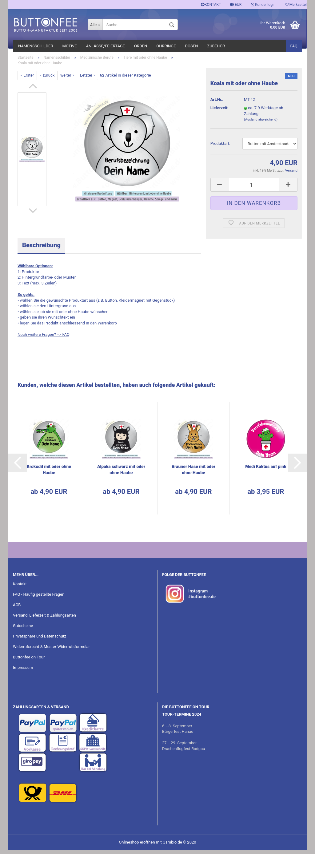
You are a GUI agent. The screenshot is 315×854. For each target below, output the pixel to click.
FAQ (293, 46)
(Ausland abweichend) (260, 123)
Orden (140, 46)
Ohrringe (166, 46)
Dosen (191, 46)
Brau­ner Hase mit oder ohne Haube (193, 473)
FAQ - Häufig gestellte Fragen (38, 598)
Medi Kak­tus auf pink (265, 470)
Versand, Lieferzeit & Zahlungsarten (44, 619)
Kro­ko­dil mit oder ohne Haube (49, 473)
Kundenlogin (263, 4)
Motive (69, 46)
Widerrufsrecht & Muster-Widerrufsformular (51, 650)
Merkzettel (296, 4)
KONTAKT (211, 4)
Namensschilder (35, 46)
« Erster (27, 79)
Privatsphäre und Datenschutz (39, 640)
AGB (17, 608)
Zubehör (216, 46)
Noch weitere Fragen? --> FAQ (44, 338)
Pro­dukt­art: (220, 147)
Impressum (23, 671)
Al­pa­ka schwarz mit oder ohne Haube (121, 473)
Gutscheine (23, 629)
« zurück (47, 79)
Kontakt (20, 588)
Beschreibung (41, 249)
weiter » (67, 79)
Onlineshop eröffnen (137, 846)
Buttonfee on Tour (29, 660)
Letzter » (87, 79)
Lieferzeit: (219, 111)
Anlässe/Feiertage (105, 46)
